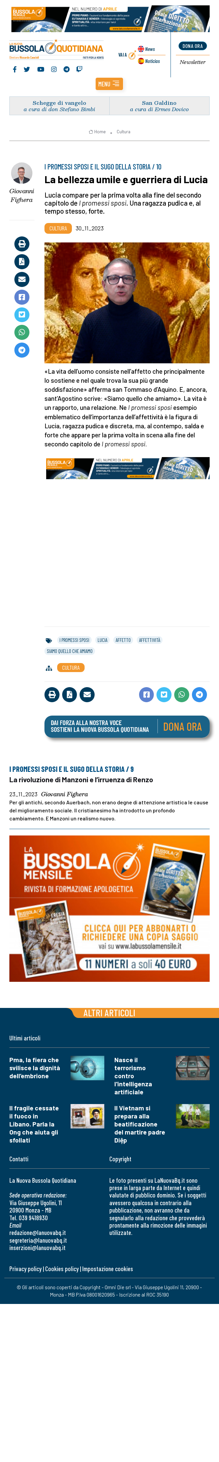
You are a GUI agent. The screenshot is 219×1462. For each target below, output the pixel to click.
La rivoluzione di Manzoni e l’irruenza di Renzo (81, 779)
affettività (149, 640)
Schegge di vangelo (59, 102)
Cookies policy (62, 1268)
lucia (102, 640)
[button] (109, 84)
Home (97, 131)
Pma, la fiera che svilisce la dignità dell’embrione (34, 1068)
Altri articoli (109, 1012)
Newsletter (193, 62)
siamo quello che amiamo (70, 651)
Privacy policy (25, 1268)
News (150, 49)
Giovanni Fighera (21, 195)
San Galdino (159, 102)
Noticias (152, 61)
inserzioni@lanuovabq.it (37, 1247)
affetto (123, 640)
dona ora (193, 46)
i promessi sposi (74, 640)
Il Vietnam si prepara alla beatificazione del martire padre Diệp (139, 1124)
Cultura (123, 131)
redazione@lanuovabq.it (37, 1232)
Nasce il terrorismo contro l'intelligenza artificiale (133, 1076)
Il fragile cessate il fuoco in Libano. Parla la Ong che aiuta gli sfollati (34, 1124)
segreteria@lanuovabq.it (38, 1240)
